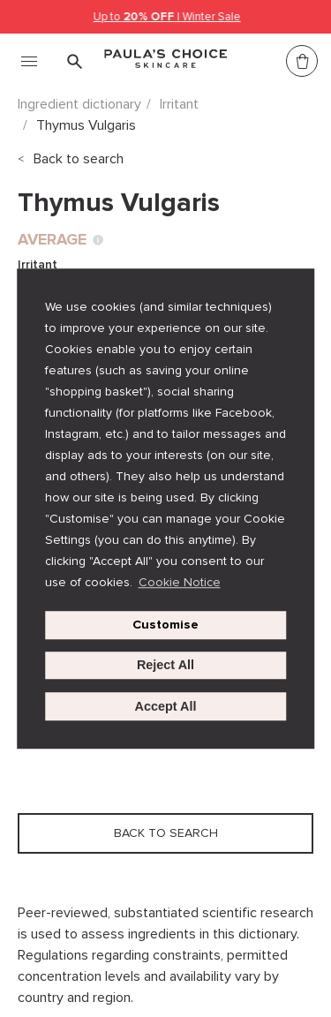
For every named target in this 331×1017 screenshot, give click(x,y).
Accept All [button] (166, 706)
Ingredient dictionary (79, 104)
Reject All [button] (165, 666)
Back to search (79, 159)
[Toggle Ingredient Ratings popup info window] (98, 240)
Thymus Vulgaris (86, 125)
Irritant (179, 104)
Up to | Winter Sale (167, 17)
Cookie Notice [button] (180, 582)
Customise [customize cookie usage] (165, 624)
